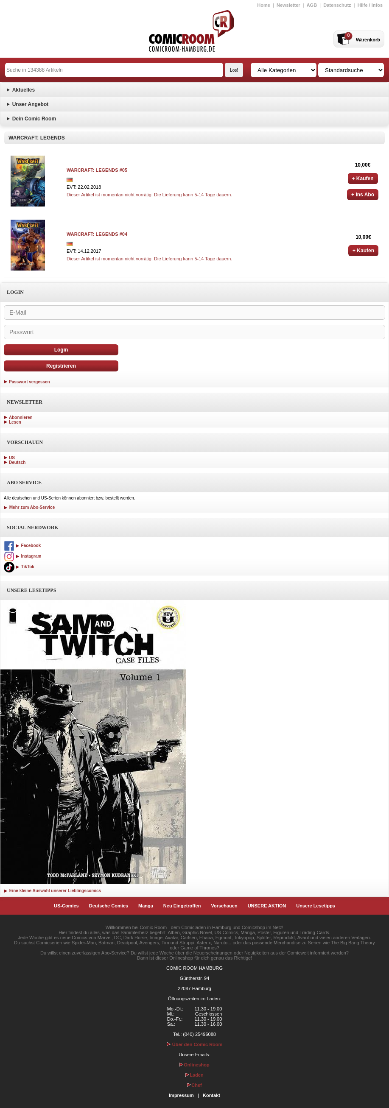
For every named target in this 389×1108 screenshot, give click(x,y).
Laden (194, 1074)
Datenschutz (337, 5)
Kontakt (211, 1095)
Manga (145, 905)
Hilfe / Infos (370, 5)
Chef (194, 1085)
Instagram (22, 556)
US (12, 457)
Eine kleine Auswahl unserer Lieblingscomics (52, 890)
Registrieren (61, 366)
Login (61, 350)
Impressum (181, 1095)
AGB (312, 5)
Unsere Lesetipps (315, 905)
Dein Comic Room (34, 119)
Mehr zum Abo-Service (29, 507)
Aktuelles (23, 90)
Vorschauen (224, 905)
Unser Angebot (30, 104)
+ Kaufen (363, 178)
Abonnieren (21, 417)
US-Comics (66, 905)
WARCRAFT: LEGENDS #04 (97, 234)
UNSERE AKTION (267, 905)
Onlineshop (194, 1064)
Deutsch (17, 462)
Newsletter (288, 5)
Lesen (15, 422)
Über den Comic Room (195, 1044)
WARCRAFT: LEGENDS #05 (97, 170)
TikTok (19, 566)
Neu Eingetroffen (182, 905)
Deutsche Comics (108, 905)
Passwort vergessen (29, 382)
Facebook (22, 545)
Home (263, 5)
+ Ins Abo (362, 195)
